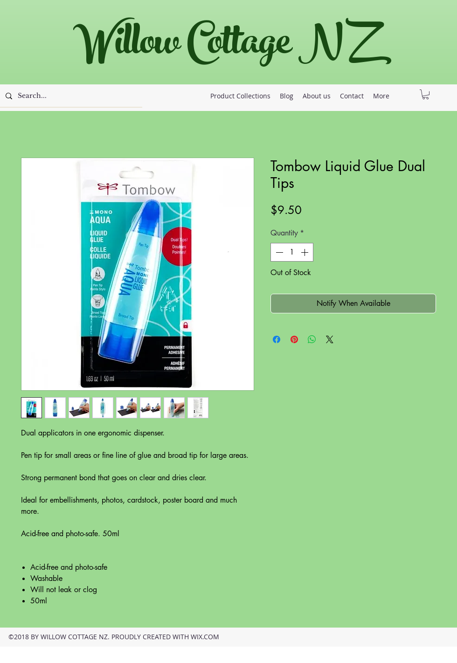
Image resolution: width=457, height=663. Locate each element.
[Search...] (70, 96)
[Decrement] (278, 252)
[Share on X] (329, 339)
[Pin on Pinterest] (294, 339)
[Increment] (305, 252)
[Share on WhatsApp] (312, 339)
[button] (425, 94)
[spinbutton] (292, 252)
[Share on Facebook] (276, 339)
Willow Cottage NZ (223, 46)
